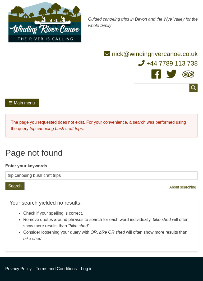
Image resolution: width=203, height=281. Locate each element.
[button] (22, 103)
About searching (182, 187)
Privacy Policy (18, 268)
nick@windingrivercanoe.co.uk (151, 53)
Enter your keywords (26, 166)
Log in (87, 268)
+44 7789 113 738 (168, 63)
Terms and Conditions (56, 268)
